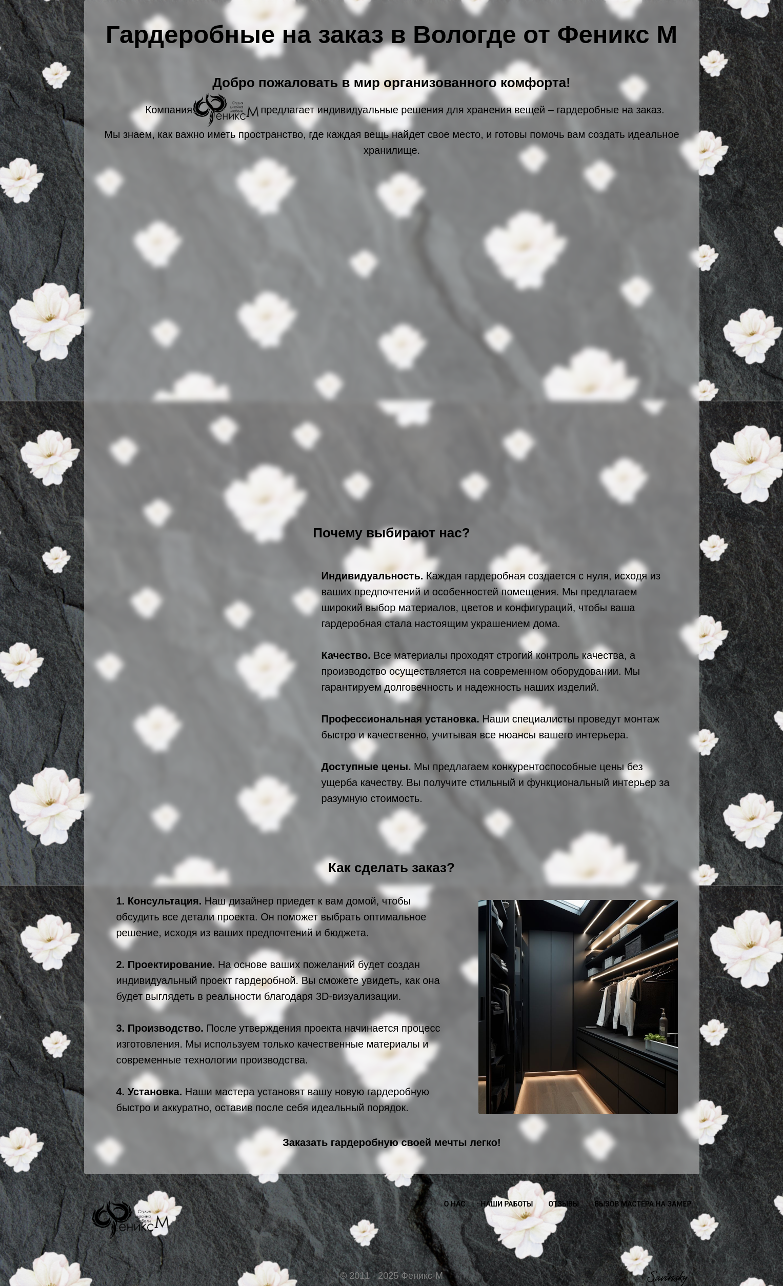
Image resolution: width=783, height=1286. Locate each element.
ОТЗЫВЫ (564, 1204)
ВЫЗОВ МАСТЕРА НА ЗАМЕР (642, 1204)
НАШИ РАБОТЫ (506, 1204)
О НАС (455, 1204)
